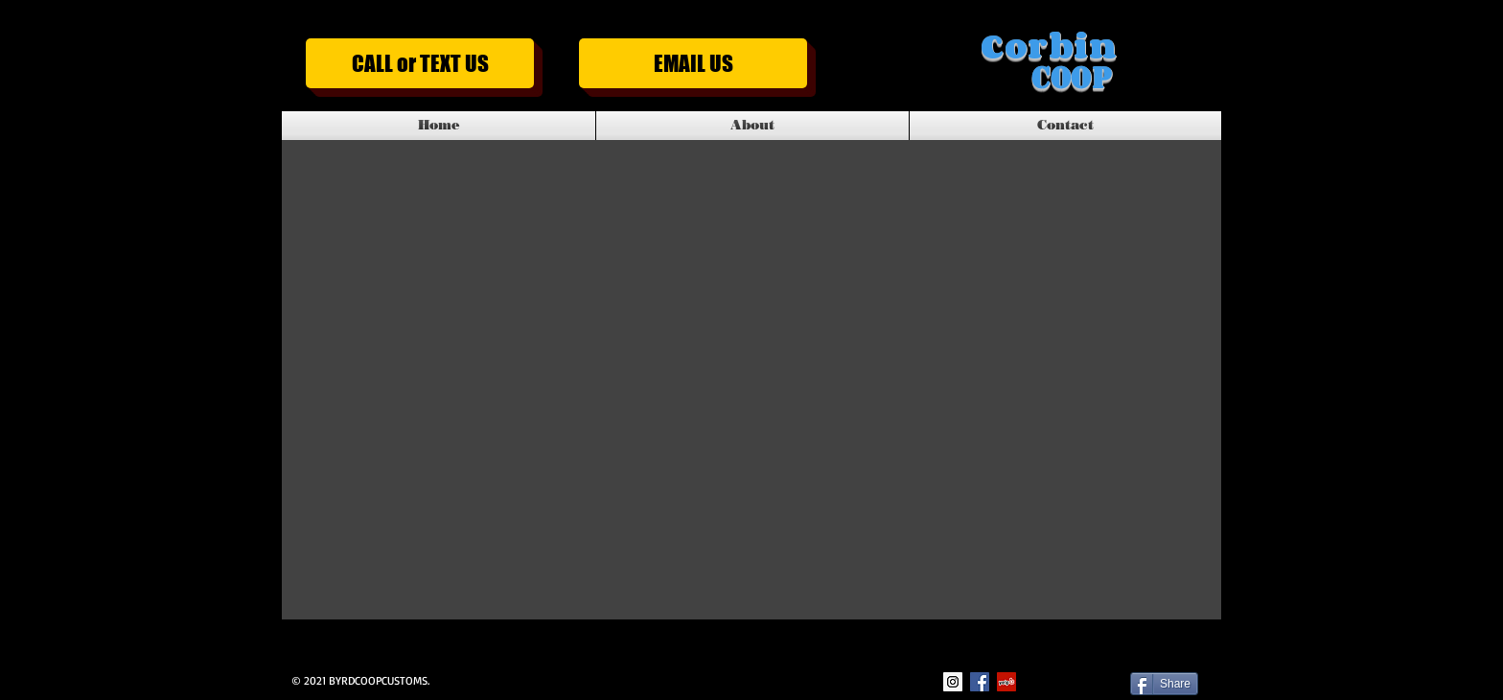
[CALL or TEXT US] (420, 63)
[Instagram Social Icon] (952, 681)
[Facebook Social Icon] (979, 681)
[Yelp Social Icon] (1006, 681)
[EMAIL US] (693, 63)
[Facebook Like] (1076, 681)
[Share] (1164, 683)
